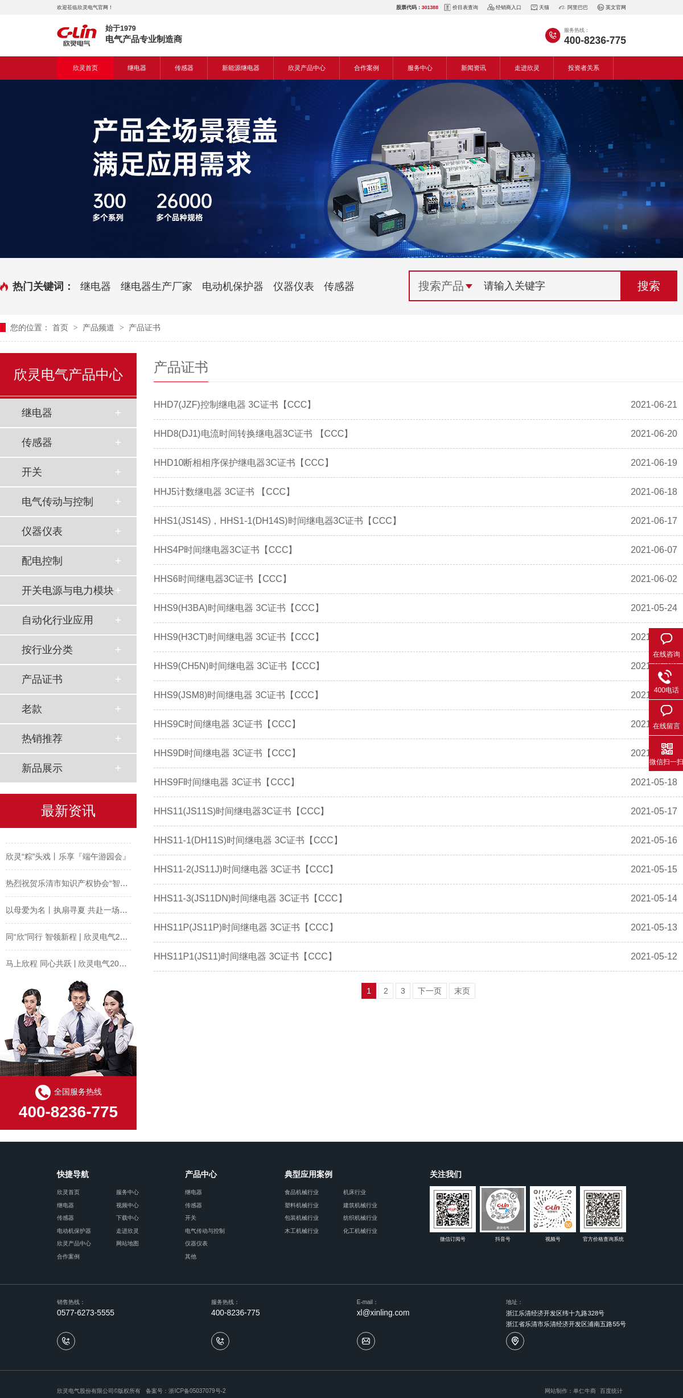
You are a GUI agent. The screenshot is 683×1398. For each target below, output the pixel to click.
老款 (32, 709)
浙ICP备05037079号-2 (196, 1391)
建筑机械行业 (360, 1205)
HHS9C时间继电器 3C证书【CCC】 (227, 724)
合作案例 (366, 67)
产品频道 (100, 327)
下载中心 (127, 1218)
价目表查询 (461, 7)
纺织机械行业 (360, 1218)
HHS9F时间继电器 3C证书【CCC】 (226, 782)
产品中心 (201, 1174)
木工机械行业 (302, 1231)
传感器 (184, 67)
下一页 (430, 990)
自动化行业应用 (57, 620)
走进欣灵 (527, 67)
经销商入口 (504, 7)
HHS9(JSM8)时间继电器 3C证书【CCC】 (238, 695)
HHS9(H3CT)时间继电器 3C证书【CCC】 (239, 637)
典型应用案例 (308, 1174)
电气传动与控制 (57, 501)
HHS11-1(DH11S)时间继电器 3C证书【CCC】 (248, 840)
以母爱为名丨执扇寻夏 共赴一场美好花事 (78, 912)
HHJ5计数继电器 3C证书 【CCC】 (224, 492)
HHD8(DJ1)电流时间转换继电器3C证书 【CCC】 (253, 433)
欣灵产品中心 (307, 67)
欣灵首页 (85, 67)
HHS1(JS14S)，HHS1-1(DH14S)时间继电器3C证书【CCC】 (277, 521)
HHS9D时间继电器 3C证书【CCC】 (227, 753)
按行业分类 (47, 649)
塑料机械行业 (302, 1205)
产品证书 (145, 327)
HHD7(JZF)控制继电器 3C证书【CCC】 (235, 404)
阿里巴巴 (573, 7)
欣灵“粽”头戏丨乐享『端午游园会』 (68, 859)
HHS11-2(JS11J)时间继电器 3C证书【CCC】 (246, 869)
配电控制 (42, 561)
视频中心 (127, 1205)
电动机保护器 (233, 286)
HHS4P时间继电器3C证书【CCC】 (225, 550)
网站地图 (127, 1243)
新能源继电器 (241, 67)
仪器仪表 (293, 286)
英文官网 (611, 7)
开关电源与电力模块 (68, 590)
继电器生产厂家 (156, 286)
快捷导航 (73, 1174)
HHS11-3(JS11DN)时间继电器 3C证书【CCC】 (250, 898)
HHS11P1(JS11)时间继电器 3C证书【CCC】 (245, 956)
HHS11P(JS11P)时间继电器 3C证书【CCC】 (246, 927)
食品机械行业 (302, 1192)
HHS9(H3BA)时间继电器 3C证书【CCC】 (239, 608)
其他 (190, 1256)
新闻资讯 (473, 67)
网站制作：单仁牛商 (570, 1391)
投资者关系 (583, 67)
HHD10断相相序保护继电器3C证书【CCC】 (244, 463)
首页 (61, 327)
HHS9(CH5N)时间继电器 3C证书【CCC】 (239, 666)
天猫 (539, 7)
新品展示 (42, 768)
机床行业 (354, 1192)
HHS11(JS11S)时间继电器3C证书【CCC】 (242, 811)
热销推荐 (42, 738)
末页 (462, 990)
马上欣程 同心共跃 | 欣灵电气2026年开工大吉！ (90, 966)
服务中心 (420, 67)
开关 (32, 472)
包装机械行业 (302, 1218)
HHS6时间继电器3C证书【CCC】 (222, 579)
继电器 (136, 67)
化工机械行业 (360, 1231)
